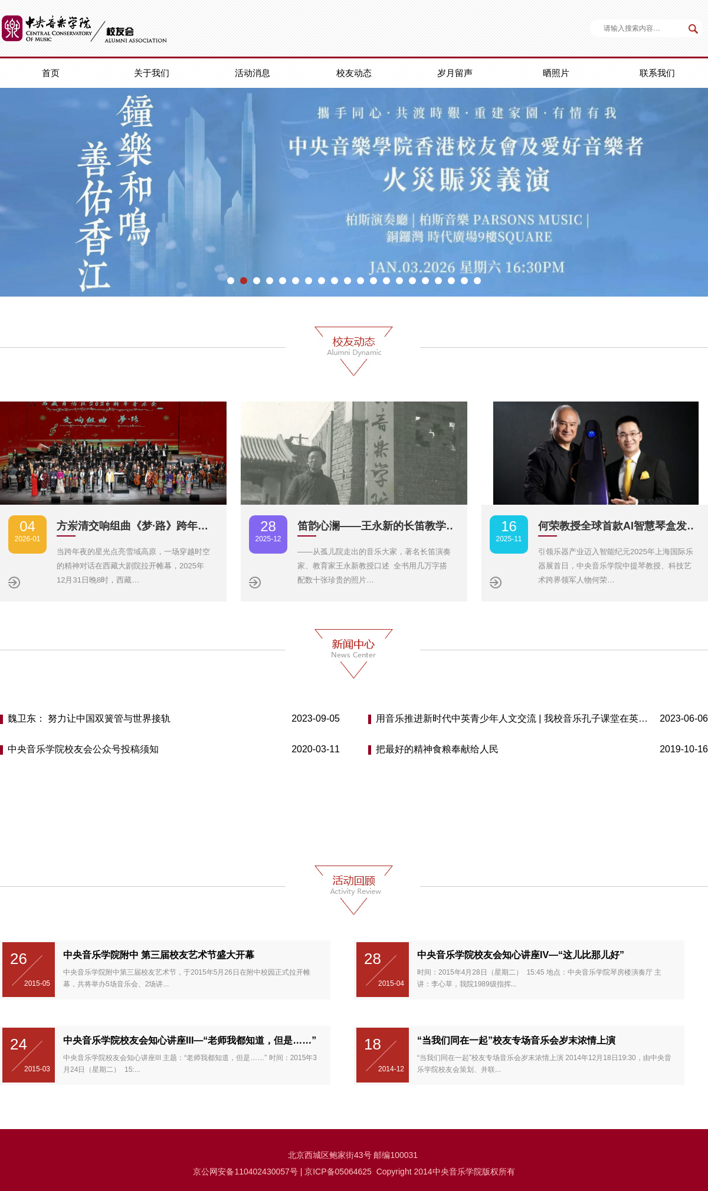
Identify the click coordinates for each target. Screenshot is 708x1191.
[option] (354, 192)
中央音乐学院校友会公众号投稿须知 (83, 749)
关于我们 (151, 73)
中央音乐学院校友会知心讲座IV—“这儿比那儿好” (520, 955)
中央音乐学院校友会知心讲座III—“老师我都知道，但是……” (189, 1040)
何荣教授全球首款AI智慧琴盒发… (617, 526)
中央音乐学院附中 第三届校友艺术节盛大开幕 (158, 955)
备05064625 (349, 1171)
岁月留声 (455, 73)
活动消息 (252, 73)
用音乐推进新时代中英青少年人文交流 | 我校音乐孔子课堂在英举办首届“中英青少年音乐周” (513, 718)
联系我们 (657, 73)
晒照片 (556, 73)
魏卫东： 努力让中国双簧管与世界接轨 (89, 718)
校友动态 (354, 73)
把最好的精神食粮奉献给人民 (437, 749)
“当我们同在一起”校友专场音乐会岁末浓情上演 (516, 1040)
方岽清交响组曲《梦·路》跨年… (132, 526)
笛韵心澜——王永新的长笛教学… (377, 526)
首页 (51, 73)
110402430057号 (265, 1171)
